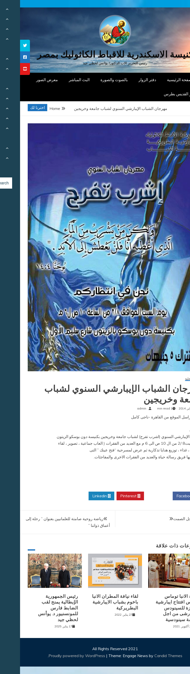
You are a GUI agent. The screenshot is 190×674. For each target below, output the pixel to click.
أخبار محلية (172, 378)
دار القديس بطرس (159, 93)
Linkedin (81, 496)
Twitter (138, 496)
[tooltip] (5, 45)
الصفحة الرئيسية (160, 79)
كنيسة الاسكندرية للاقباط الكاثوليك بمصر (95, 54)
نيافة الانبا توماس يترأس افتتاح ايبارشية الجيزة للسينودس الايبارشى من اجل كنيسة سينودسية (157, 608)
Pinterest (110, 496)
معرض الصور (27, 79)
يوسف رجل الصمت (169, 518)
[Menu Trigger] (174, 10)
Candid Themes (148, 655)
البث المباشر (59, 79)
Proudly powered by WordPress (57, 655)
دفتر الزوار (127, 79)
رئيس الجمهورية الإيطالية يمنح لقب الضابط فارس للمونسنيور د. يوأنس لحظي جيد (38, 608)
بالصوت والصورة (94, 79)
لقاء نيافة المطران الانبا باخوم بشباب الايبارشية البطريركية (95, 602)
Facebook (166, 496)
